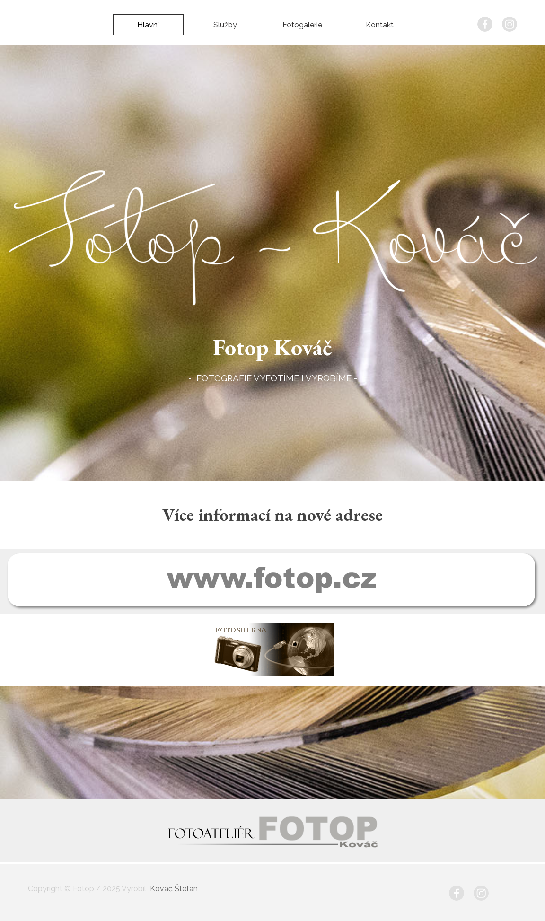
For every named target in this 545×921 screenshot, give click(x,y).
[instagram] (509, 24)
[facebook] (484, 24)
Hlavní (148, 24)
